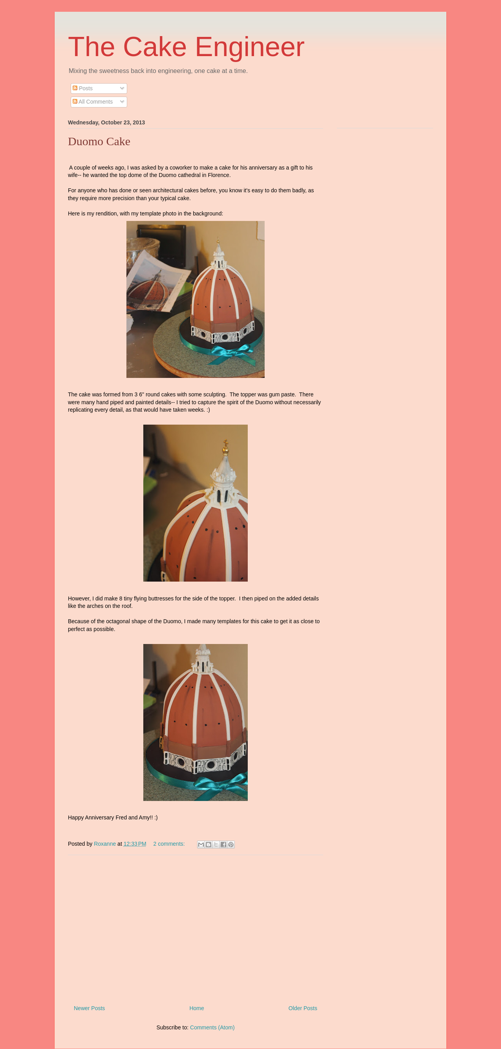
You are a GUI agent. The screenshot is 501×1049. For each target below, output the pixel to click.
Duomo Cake (99, 141)
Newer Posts (89, 1008)
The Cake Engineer (186, 46)
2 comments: (170, 844)
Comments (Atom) (212, 1027)
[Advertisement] (195, 927)
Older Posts (303, 1008)
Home (196, 1008)
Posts (83, 88)
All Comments (93, 102)
